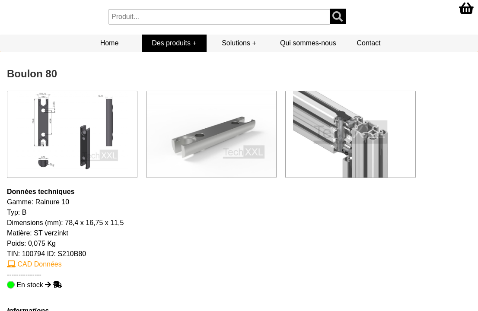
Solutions (236, 43)
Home (109, 43)
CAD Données (34, 264)
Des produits (171, 43)
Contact (368, 43)
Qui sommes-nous (308, 43)
